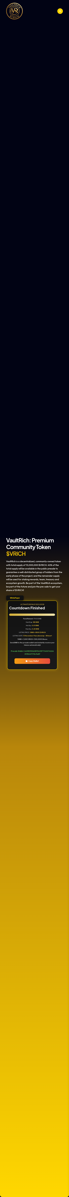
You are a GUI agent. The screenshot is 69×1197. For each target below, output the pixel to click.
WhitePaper (15, 598)
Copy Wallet (32, 661)
